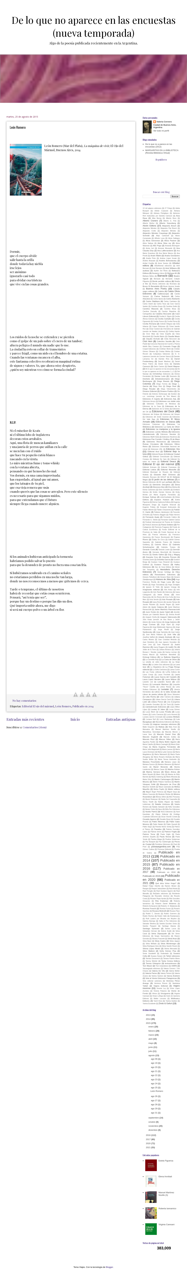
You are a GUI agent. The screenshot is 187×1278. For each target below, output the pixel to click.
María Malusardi (161, 754)
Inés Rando (157, 592)
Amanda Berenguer (172, 246)
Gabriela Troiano (168, 547)
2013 (148, 1015)
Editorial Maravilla (168, 469)
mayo (151, 1043)
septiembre (153, 1118)
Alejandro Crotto (149, 231)
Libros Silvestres (173, 694)
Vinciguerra (165, 993)
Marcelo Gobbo (170, 737)
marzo (151, 1035)
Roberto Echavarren (150, 906)
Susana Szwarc (157, 956)
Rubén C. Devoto (153, 913)
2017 (148, 1139)
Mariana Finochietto (151, 762)
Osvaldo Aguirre (149, 819)
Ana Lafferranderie (165, 250)
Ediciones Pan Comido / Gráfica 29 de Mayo (161, 439)
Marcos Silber (165, 739)
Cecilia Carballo (164, 319)
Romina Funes (165, 908)
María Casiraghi (162, 744)
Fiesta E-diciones (151, 525)
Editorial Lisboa (149, 469)
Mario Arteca (170, 772)
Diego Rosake (149, 389)
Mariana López (171, 762)
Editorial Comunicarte (161, 456)
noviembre (153, 1126)
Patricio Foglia (171, 832)
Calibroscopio (163, 294)
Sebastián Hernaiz (150, 931)
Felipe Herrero (174, 515)
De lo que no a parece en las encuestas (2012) (158, 145)
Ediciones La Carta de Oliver (167, 427)
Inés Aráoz (168, 590)
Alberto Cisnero (150, 220)
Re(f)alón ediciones (160, 893)
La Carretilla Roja (152, 659)
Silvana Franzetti (158, 939)
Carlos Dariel (148, 304)
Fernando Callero (170, 517)
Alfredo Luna (159, 238)
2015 (148, 1023)
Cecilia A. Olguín (165, 316)
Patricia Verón (156, 832)
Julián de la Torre (149, 649)
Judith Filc (172, 647)
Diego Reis (157, 386)
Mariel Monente (160, 767)
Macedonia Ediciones (164, 722)
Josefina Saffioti (149, 637)
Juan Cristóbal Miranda (167, 639)
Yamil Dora (158, 1001)
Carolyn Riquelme (169, 311)
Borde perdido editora (162, 281)
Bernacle (157, 279)
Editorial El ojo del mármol (38, 706)
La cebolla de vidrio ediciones (155, 662)
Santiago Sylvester (151, 928)
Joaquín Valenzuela (168, 617)
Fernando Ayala (152, 517)
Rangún (145, 888)
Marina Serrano (153, 772)
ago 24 (154, 1083)
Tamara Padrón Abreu (171, 958)
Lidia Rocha (151, 697)
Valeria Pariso (151, 973)
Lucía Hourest (172, 714)
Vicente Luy (161, 988)
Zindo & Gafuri (165, 1003)
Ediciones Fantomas (151, 424)
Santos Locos (170, 929)
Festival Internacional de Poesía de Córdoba (162, 522)
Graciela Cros (152, 557)
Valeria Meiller (174, 971)
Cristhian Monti (165, 349)
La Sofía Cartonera (160, 669)
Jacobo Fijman (171, 602)
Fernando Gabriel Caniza (170, 520)
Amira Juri (150, 248)
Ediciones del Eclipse (151, 414)
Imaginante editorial (151, 589)
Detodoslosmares (162, 379)
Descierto (173, 376)
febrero (152, 1031)
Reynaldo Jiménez (162, 896)
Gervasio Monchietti (160, 552)
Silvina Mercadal (170, 949)
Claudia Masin (174, 336)
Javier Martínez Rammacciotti (167, 609)
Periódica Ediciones (162, 844)
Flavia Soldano (167, 525)
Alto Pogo (157, 245)
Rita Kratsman (161, 901)
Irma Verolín (154, 599)
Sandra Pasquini (149, 926)
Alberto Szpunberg (167, 223)
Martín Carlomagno (162, 779)
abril (150, 1039)
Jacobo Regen (165, 604)
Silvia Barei (147, 941)
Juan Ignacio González (167, 642)
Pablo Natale (158, 824)
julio (150, 1051)
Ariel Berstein (157, 268)
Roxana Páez (175, 911)
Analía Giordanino (172, 256)
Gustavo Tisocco (161, 564)
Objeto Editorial (161, 814)
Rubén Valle (162, 916)
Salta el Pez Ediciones (168, 921)
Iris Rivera (158, 597)
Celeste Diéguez (166, 324)
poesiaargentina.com (161, 846)
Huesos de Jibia (163, 579)
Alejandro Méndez (168, 231)
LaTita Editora (171, 672)
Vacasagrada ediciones (151, 968)
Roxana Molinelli (159, 911)
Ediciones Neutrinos (169, 437)
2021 (148, 1147)
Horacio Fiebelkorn (150, 577)
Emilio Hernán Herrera (162, 492)
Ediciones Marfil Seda (151, 437)
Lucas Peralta (165, 712)
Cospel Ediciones (149, 349)
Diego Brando (163, 381)
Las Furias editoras (153, 672)
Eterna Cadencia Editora (161, 502)
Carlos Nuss (161, 304)
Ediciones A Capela (151, 399)
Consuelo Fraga (170, 346)
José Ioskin (175, 632)
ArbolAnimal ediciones (163, 266)
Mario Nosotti (148, 774)
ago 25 (154, 1087)
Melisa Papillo (159, 789)
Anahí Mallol (156, 256)
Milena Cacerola (149, 794)
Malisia (161, 727)
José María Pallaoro (154, 634)
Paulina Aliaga (156, 839)
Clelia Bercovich (170, 339)
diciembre (153, 1130)
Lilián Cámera (165, 697)
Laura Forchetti (164, 674)
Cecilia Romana (149, 324)
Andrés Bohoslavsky (168, 261)
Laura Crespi (148, 674)
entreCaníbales (166, 497)
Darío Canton (159, 366)
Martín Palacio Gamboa (162, 782)
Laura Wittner (171, 679)
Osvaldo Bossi (165, 819)
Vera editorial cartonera (152, 981)
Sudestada (165, 953)
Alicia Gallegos (174, 238)
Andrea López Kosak (168, 258)
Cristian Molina (164, 351)
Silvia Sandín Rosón (169, 946)
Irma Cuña (169, 597)
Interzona (168, 592)
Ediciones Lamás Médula (157, 432)
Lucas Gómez (174, 709)
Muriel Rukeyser (151, 799)
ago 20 (154, 1067)
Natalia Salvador (158, 807)
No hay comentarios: (24, 700)
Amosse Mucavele (165, 248)
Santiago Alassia (169, 926)
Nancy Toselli (148, 802)
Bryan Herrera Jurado (171, 286)
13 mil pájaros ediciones (152, 208)
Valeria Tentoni (166, 973)
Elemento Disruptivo (161, 484)
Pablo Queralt (171, 824)
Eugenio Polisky (149, 507)
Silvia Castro (160, 941)
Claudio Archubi (153, 339)
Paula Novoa (165, 837)
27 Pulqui (168, 208)
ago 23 (154, 1079)
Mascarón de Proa (168, 784)
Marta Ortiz (147, 779)
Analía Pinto (151, 258)
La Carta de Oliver (169, 659)
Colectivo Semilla (164, 341)
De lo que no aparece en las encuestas (160, 369)
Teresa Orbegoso (153, 963)
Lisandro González (153, 704)
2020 (148, 1143)
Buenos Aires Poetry (156, 288)
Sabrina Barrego (149, 921)
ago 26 (154, 1096)
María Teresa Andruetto (167, 759)
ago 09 (154, 1059)
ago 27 (154, 1100)
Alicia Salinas (148, 243)
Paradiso (158, 829)
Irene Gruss (163, 594)
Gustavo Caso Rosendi (160, 562)
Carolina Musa (170, 309)
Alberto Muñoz (148, 223)
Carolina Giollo (171, 306)
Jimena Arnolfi (174, 614)
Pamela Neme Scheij (163, 827)
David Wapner (174, 366)
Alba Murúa (156, 218)
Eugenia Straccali (169, 505)
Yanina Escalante (149, 1003)
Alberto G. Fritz (169, 221)
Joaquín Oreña (151, 617)
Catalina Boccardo (163, 314)
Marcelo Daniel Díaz (166, 734)
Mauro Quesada (165, 787)
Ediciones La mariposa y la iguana (163, 429)
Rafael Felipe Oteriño (151, 886)
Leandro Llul (148, 682)
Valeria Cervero (164, 121)
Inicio (75, 719)
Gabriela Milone (161, 544)
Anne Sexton (163, 263)
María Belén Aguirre (168, 742)
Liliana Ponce (157, 702)
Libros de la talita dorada (166, 692)
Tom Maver (147, 966)
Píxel (144, 847)
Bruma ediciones (159, 284)
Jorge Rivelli (163, 629)
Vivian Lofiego (158, 996)
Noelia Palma (151, 811)
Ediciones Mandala (168, 434)
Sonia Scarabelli (149, 953)
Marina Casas (159, 769)
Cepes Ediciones (158, 326)
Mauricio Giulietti (149, 787)
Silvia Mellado (151, 944)
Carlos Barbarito (173, 299)
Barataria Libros (158, 273)
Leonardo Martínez (161, 684)
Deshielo (146, 379)
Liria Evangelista (173, 702)
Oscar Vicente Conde (169, 817)
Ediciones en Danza (165, 422)
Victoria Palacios (160, 991)
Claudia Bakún (158, 336)
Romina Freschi (149, 908)
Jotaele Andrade (165, 637)
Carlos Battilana (153, 301)
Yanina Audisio (171, 1001)
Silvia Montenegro (168, 943)
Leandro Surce (164, 682)
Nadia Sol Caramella (169, 799)
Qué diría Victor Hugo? (165, 883)
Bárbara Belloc (148, 276)
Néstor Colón (150, 809)
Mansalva (146, 729)
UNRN (174, 966)
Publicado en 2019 (151, 876)
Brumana (173, 284)
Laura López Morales (152, 679)
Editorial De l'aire (160, 459)
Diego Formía (161, 384)
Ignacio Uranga (170, 587)
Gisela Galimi (158, 554)
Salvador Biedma (149, 924)
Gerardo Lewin (164, 550)
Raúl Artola (173, 888)
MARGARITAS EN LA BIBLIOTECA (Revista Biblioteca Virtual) (161, 151)
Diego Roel (171, 386)
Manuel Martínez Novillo (165, 729)
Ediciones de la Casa (152, 406)
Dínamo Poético (167, 391)
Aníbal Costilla (148, 263)
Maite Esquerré (149, 727)
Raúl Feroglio (148, 891)
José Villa (171, 634)
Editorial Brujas (157, 454)
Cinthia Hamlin (174, 331)
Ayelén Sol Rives (161, 271)
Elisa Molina (172, 487)
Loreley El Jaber (158, 709)
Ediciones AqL (170, 399)
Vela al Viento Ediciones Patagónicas (161, 978)
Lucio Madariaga (166, 719)
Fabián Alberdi (148, 510)
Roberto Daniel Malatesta (165, 903)
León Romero (18, 127)
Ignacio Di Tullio (153, 587)
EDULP (163, 477)
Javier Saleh (164, 612)
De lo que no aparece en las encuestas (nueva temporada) (93, 26)
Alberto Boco (171, 218)
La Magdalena (156, 667)
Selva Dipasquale (159, 933)
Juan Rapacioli (163, 644)
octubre (152, 1122)
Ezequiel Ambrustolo (168, 507)
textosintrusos (171, 963)
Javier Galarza (157, 607)
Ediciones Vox (173, 449)
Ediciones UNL (156, 449)
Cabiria (161, 291)
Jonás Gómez (156, 622)
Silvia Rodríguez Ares (151, 946)
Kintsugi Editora (149, 657)
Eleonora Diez (159, 487)
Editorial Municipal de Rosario (155, 472)
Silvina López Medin (151, 948)
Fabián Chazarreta (164, 510)
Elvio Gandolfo (164, 490)
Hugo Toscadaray (157, 585)
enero (151, 1026)
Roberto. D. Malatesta (169, 906)
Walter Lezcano (160, 998)
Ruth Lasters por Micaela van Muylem (161, 919)
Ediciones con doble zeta (169, 401)
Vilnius (154, 993)
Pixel (175, 844)
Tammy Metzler (151, 961)
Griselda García (163, 559)
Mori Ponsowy (174, 797)
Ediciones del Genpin (171, 414)
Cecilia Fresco (158, 321)
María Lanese (167, 749)
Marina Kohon (174, 769)
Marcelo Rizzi (149, 739)
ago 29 (154, 1108)
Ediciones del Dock (163, 411)
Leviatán (165, 689)
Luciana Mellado (173, 717)
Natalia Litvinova (162, 804)
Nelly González (174, 807)
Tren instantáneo (162, 966)
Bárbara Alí (172, 273)
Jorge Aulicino (171, 622)
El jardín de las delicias (163, 479)
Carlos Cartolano (170, 301)
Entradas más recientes (25, 719)
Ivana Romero (158, 602)
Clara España (165, 334)
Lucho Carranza (157, 714)
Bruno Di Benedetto (151, 286)
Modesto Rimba (164, 794)
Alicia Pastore (170, 240)
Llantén (177, 704)
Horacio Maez (165, 577)
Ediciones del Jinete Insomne (157, 417)
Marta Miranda (171, 777)
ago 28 (154, 1104)
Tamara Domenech (153, 958)
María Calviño (148, 744)
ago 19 (154, 1063)
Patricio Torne (149, 834)
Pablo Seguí (147, 827)
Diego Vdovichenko (168, 389)
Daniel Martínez (164, 361)
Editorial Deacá (168, 461)
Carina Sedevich (161, 296)
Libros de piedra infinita (153, 694)
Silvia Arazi (172, 938)
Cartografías (147, 314)
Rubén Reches (148, 916)
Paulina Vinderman (172, 839)
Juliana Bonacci (165, 649)
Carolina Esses (157, 306)
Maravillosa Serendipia (151, 732)
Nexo (160, 809)
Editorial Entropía (149, 467)
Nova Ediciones (167, 812)
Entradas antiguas (120, 719)
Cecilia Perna (172, 321)
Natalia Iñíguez (164, 802)
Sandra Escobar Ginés (168, 924)
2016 (148, 1135)
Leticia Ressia (165, 687)
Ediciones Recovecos (156, 442)
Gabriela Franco (161, 542)
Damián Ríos (163, 359)
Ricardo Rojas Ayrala (158, 898)
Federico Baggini (159, 515)
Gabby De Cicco (158, 539)
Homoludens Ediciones (165, 574)
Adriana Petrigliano (161, 213)
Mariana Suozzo (149, 764)
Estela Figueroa (165, 1160)
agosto (151, 1055)
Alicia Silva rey (164, 243)
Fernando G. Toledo (150, 520)
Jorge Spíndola (162, 632)
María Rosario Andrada (163, 757)
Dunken (174, 394)
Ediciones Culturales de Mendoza (161, 404)
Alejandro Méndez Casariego (155, 233)
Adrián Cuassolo (161, 211)
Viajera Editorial (160, 986)
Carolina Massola (150, 309)
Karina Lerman (171, 652)
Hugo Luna (166, 582)
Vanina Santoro (157, 976)
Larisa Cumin (175, 669)
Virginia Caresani (166, 1224)
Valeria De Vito (158, 971)
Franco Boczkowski (162, 537)
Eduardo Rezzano (150, 477)
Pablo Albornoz (158, 822)
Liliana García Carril (163, 699)
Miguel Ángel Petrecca (154, 792)
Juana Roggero (159, 647)
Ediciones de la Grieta (160, 409)
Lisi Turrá (167, 704)
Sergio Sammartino (162, 936)
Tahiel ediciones (173, 956)
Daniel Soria (163, 364)
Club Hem (147, 341)
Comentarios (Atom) (34, 727)
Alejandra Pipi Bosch (168, 228)
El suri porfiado (165, 482)
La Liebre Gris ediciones (160, 664)
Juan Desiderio (148, 642)
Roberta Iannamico (167, 1208)
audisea (146, 271)
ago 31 (154, 1113)
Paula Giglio (165, 834)
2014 (148, 1019)
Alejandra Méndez (150, 228)
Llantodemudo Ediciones (155, 707)
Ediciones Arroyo (149, 401)
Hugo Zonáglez (174, 585)
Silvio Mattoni (149, 951)
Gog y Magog (174, 554)
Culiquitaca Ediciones (161, 354)
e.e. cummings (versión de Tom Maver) (159, 396)
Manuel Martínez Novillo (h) (166, 1193)
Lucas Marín (150, 712)
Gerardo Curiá (149, 549)
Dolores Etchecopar (159, 394)
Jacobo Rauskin (149, 604)
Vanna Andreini (173, 976)
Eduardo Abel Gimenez (165, 474)
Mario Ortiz (160, 774)
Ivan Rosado (167, 599)
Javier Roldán (151, 612)
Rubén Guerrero (170, 913)
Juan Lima (147, 644)
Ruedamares (175, 916)
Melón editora (174, 789)
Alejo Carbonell (162, 236)
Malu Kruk (173, 727)
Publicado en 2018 (166, 872)
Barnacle (162, 275)
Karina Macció (148, 654)
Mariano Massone (164, 764)
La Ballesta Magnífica (170, 657)
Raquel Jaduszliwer (159, 888)
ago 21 (154, 1071)
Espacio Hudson (161, 500)
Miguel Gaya (172, 792)
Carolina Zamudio (150, 311)
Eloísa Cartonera (149, 490)
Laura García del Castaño (165, 677)
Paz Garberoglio (165, 842)
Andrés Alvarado (149, 261)
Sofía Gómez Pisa (167, 951)
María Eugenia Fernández (164, 747)
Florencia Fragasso (162, 527)
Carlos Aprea (158, 299)
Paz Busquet (150, 842)
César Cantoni (154, 329)
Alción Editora (149, 225)
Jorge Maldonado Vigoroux (162, 627)
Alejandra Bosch (169, 226)
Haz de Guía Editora (163, 567)
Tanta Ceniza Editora (170, 961)
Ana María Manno (166, 253)
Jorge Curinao (149, 624)
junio (150, 1047)
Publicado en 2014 (83, 706)
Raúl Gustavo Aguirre (164, 891)
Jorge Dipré (166, 624)
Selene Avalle (166, 931)
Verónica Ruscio (160, 983)
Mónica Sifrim (161, 797)
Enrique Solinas (149, 497)
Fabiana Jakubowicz (162, 512)
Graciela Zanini (148, 560)
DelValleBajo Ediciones (161, 374)
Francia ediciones (159, 534)
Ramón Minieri (170, 886)
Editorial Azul (153, 451)
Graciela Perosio (169, 557)
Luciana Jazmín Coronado (152, 717)
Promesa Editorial (164, 849)
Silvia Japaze (175, 941)
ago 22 (154, 1075)
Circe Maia (150, 334)
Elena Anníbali (165, 1176)
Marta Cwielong (157, 777)
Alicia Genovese (153, 240)
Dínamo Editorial (150, 391)
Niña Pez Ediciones (172, 809)
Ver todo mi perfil (161, 131)
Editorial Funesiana (168, 467)
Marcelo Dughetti (150, 737)
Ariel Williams (171, 268)
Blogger (109, 1267)
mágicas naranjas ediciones (165, 724)
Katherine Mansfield (168, 654)
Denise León (159, 376)
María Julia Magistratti (151, 749)
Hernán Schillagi (164, 572)
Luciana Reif (151, 719)
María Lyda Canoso (165, 752)
